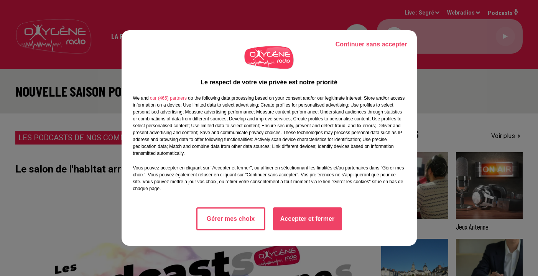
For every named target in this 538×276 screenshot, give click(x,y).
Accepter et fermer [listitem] (307, 218)
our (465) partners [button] (168, 98)
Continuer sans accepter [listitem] (371, 44)
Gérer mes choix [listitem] (231, 218)
